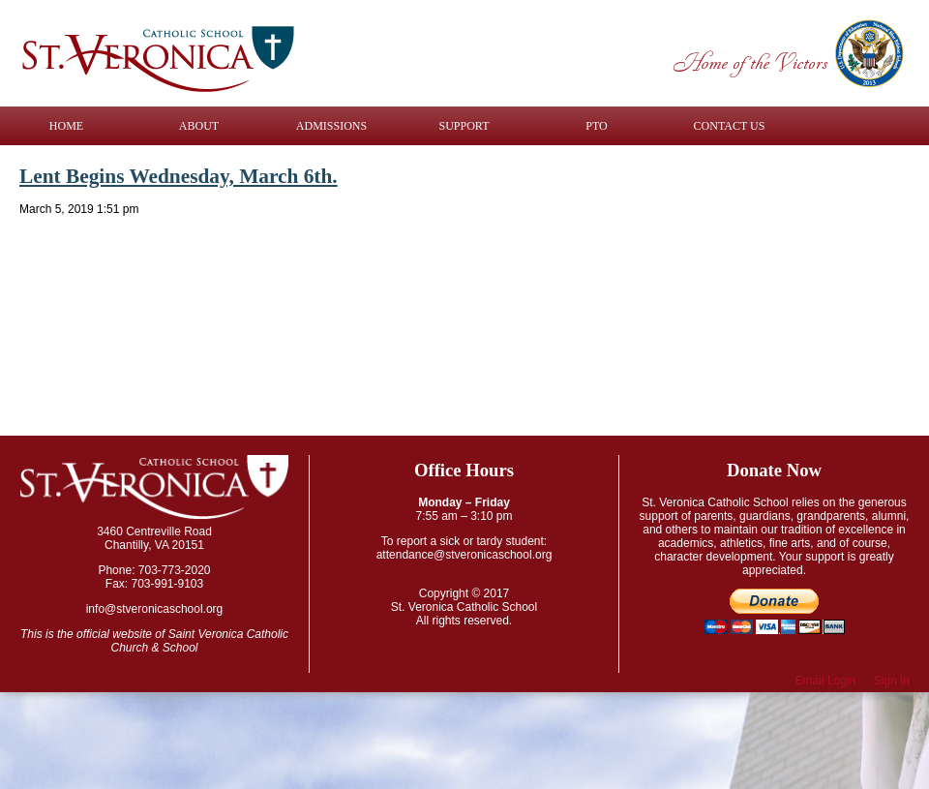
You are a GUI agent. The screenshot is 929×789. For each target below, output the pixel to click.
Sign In (892, 680)
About (199, 126)
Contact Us (729, 126)
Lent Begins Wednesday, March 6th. (178, 176)
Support (464, 126)
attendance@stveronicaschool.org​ (464, 554)
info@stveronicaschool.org (155, 609)
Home (66, 126)
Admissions (331, 126)
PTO (596, 126)
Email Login (825, 680)
